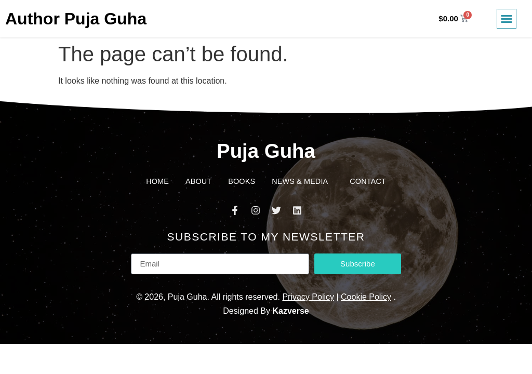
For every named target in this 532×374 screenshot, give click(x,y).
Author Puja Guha (76, 18)
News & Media (302, 181)
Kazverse (290, 310)
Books (241, 181)
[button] (506, 19)
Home (157, 181)
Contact (368, 181)
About (198, 181)
